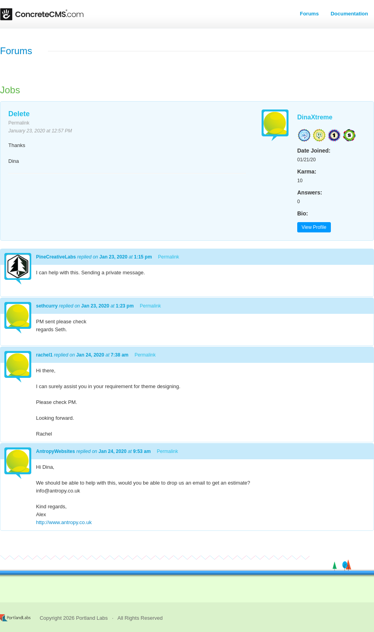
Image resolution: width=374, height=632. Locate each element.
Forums (309, 14)
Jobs (10, 90)
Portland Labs (92, 618)
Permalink (18, 123)
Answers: (309, 192)
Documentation (349, 14)
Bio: (302, 213)
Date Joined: (313, 150)
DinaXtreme (314, 117)
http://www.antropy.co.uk (64, 522)
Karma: (306, 171)
